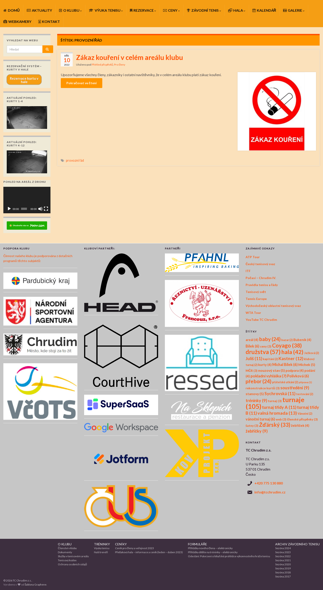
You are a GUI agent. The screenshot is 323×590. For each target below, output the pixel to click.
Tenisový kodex (67, 560)
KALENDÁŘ (264, 10)
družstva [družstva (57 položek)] (263, 351)
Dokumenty (65, 552)
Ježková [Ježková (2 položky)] (311, 353)
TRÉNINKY (102, 544)
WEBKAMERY (17, 21)
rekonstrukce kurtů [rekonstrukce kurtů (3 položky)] (263, 388)
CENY (171, 10)
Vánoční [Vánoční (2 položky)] (305, 413)
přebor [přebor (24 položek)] (258, 381)
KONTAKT (49, 21)
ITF (248, 271)
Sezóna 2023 (283, 552)
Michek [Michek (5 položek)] (306, 364)
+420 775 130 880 (268, 483)
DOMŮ (11, 10)
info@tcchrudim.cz (270, 492)
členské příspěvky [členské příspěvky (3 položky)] (302, 419)
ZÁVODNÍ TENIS (204, 10)
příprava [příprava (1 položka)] (305, 382)
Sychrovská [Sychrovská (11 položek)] (279, 393)
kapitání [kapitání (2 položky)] (270, 359)
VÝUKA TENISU (106, 10)
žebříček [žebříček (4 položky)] (300, 425)
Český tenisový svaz (260, 264)
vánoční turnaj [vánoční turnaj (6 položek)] (260, 419)
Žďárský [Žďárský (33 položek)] (274, 424)
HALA (236, 10)
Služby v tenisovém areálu (73, 556)
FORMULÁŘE (197, 544)
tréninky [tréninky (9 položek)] (256, 400)
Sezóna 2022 (283, 556)
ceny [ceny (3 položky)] (265, 346)
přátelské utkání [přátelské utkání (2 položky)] (285, 382)
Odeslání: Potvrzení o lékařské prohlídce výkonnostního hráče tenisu (229, 556)
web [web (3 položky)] (281, 419)
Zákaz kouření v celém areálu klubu (129, 57)
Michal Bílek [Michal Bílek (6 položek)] (285, 364)
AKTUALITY (39, 10)
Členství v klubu (67, 548)
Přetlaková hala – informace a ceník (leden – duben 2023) (149, 552)
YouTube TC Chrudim (261, 319)
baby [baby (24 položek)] (270, 339)
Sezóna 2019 (283, 568)
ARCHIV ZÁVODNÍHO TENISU (297, 544)
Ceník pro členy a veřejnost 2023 (134, 548)
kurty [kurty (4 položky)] (265, 365)
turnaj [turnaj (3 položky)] (275, 401)
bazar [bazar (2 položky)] (287, 340)
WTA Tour (253, 313)
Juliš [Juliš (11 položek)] (254, 358)
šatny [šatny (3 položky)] (252, 425)
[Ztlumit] (40, 209)
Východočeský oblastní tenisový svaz (273, 306)
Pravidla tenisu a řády (262, 285)
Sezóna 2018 (283, 572)
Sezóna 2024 (283, 548)
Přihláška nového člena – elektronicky (210, 548)
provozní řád (75, 160)
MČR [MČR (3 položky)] (252, 370)
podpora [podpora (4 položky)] (295, 370)
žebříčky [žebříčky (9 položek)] (257, 431)
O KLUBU (70, 10)
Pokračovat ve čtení (81, 83)
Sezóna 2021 (283, 560)
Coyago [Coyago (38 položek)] (287, 345)
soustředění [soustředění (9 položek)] (294, 387)
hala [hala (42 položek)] (292, 351)
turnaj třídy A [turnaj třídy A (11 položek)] (279, 407)
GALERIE (294, 10)
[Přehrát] (9, 209)
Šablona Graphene (35, 584)
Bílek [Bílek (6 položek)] (252, 346)
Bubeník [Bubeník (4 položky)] (302, 340)
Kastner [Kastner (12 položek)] (291, 358)
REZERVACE (143, 10)
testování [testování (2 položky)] (304, 394)
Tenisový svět (256, 292)
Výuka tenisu (101, 548)
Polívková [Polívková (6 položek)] (298, 376)
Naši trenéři (101, 552)
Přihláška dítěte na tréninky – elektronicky (213, 552)
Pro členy (119, 64)
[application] (26, 200)
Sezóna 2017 (283, 576)
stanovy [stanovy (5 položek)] (255, 394)
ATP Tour (253, 257)
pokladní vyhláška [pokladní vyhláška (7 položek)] (268, 376)
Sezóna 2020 (283, 564)
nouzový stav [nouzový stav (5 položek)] (271, 370)
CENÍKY (121, 544)
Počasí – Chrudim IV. (261, 278)
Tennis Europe (256, 299)
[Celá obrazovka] (46, 209)
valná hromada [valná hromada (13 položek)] (277, 413)
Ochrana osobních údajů (72, 564)
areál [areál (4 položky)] (252, 340)
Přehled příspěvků (102, 64)
